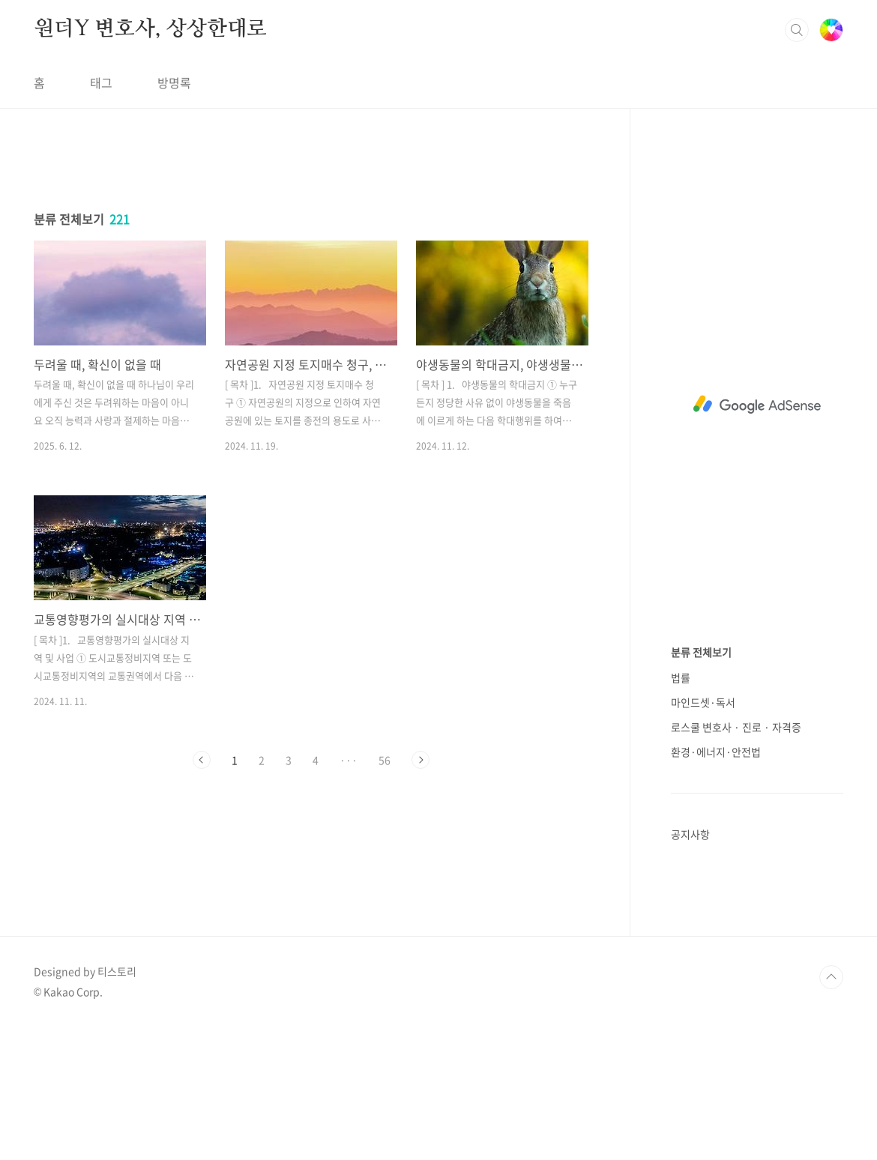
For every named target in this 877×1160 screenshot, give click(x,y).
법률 (680, 677)
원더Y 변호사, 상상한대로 (150, 29)
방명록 (174, 82)
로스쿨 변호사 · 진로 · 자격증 (736, 726)
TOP (831, 1110)
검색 (797, 30)
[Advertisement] (311, 290)
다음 (421, 970)
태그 (101, 82)
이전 (202, 970)
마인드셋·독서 (703, 702)
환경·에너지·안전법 (716, 751)
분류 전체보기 (701, 651)
